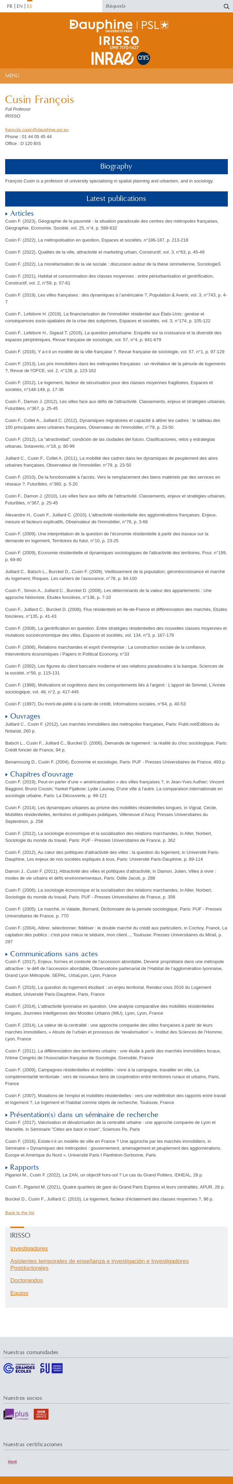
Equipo (19, 1293)
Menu (12, 75)
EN (20, 6)
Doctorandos (26, 1280)
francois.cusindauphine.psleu (37, 129)
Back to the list (19, 1212)
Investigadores (29, 1248)
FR (10, 6)
